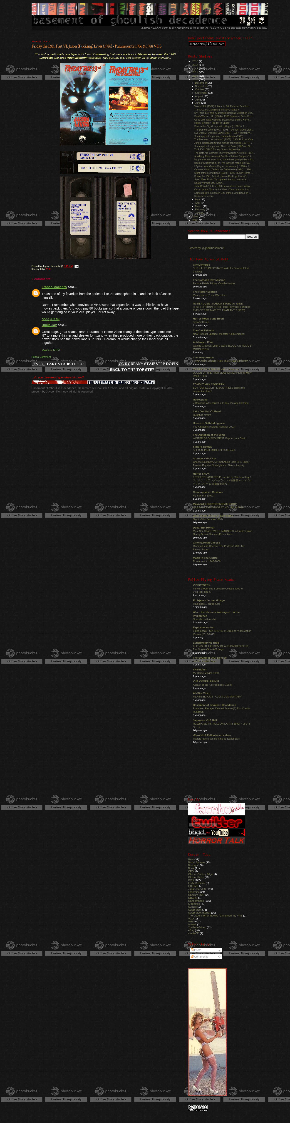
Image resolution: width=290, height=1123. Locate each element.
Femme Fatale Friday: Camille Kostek (214, 283)
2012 (195, 72)
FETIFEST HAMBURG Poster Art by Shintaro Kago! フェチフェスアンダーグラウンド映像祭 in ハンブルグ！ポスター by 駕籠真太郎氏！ (222, 480)
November (201, 86)
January (200, 213)
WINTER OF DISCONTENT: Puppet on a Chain (219, 438)
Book (191, 868)
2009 (195, 216)
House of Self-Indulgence (209, 423)
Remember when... (204, 196)
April (198, 202)
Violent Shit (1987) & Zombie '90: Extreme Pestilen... (222, 106)
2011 (195, 75)
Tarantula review (202, 414)
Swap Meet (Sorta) (199, 912)
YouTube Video (197, 927)
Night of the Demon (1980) (208, 519)
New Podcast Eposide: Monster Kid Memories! (219, 333)
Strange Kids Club (204, 458)
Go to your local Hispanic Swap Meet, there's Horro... (222, 119)
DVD (191, 880)
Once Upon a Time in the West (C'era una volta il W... (222, 189)
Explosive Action (203, 627)
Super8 (192, 906)
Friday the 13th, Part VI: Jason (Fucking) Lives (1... (221, 176)
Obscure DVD (196, 894)
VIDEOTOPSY (201, 585)
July (197, 99)
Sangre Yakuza (202, 446)
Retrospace (200, 399)
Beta (191, 859)
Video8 (192, 924)
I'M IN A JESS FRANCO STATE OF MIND (218, 303)
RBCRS (193, 897)
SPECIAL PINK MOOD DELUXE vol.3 (214, 450)
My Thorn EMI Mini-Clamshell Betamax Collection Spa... (224, 112)
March (199, 206)
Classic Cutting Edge (200, 874)
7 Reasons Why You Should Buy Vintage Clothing (221, 403)
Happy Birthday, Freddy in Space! (212, 122)
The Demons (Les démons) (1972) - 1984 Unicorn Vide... (224, 139)
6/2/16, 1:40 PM (51, 349)
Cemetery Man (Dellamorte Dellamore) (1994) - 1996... (223, 169)
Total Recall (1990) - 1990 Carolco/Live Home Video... (223, 186)
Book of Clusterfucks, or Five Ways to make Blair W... (222, 162)
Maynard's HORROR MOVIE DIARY (215, 503)
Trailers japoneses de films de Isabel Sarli (216, 738)
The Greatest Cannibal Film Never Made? (216, 109)
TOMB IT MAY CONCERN (208, 384)
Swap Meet (195, 909)
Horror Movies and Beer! (208, 318)
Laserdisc (194, 891)
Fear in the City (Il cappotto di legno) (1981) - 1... (220, 126)
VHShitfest (199, 669)
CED (191, 871)
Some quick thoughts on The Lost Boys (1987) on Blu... (223, 146)
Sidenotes (194, 903)
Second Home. (201, 322)
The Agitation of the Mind (209, 434)
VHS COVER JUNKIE (206, 681)
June (198, 102)
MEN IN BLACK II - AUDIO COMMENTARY (217, 696)
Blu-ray (192, 865)
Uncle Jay (49, 325)
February (200, 209)
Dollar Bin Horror (204, 527)
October (200, 89)
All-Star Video (202, 693)
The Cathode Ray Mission (209, 279)
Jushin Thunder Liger (205, 661)
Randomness (196, 900)
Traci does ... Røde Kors (206, 603)
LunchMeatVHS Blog (206, 642)
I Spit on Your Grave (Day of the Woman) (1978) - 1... (222, 166)
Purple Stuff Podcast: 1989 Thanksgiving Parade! (220, 361)
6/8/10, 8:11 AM (51, 319)
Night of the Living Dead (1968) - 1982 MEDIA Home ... (223, 172)
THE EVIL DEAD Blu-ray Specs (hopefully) (217, 149)
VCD (191, 918)
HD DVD (193, 885)
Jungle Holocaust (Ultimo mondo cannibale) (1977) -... (223, 142)
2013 (195, 68)
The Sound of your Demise (210, 657)
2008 (195, 220)
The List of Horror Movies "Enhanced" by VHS (215, 915)
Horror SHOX (201, 473)
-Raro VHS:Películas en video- (212, 735)
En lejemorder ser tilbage (209, 600)
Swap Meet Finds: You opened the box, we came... (221, 179)
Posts (196, 950)
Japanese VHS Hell (205, 720)
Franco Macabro (54, 287)
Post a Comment (41, 356)
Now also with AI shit (204, 619)
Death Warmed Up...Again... (209, 182)
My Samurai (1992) (204, 495)
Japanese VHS (197, 888)
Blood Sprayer (196, 862)
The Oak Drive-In (203, 330)
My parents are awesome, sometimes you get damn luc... (224, 159)
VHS (48, 269)
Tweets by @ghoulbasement (206, 248)
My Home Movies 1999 (206, 673)
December (201, 82)
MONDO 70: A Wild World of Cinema (215, 369)
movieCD (193, 933)
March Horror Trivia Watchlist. (209, 295)
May (198, 199)
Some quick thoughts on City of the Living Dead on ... (222, 192)
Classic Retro (196, 877)
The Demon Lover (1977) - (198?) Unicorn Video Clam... (224, 129)
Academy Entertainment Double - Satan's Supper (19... (223, 156)
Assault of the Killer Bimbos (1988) (212, 684)
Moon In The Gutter (205, 557)
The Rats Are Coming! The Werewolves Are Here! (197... (224, 152)
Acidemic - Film (203, 342)
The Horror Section (205, 291)
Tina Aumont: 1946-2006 (207, 561)
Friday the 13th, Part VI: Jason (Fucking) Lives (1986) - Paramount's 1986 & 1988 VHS (96, 46)
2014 (195, 64)
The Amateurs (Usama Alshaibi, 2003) (214, 426)
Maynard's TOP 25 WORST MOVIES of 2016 (218, 507)
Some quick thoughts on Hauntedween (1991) (218, 136)
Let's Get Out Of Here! (207, 411)
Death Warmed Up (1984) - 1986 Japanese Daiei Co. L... (224, 116)
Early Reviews (196, 882)
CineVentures (201, 264)
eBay (191, 930)
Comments (199, 956)
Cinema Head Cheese (206, 542)
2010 (195, 79)
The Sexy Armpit (203, 357)
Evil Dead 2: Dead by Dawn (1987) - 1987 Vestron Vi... (223, 132)
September (201, 92)
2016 (195, 61)
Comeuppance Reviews (208, 492)
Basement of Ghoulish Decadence (214, 704)
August (199, 96)
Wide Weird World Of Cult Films (213, 515)
